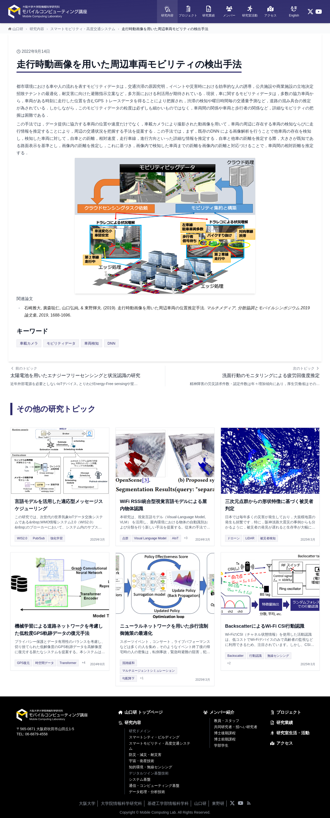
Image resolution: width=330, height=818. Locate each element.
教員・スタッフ (226, 721)
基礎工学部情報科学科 (168, 803)
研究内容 (37, 29)
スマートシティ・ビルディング (154, 737)
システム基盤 (140, 779)
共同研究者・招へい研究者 (235, 727)
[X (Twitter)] (310, 11)
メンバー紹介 (218, 712)
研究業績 (281, 722)
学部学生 (221, 745)
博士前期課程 (225, 739)
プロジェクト (285, 712)
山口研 (200, 803)
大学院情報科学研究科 (121, 803)
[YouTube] (319, 11)
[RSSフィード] (248, 803)
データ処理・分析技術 (147, 792)
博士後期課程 (225, 733)
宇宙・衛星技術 (141, 761)
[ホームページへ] (48, 12)
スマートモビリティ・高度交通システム (82, 29)
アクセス (281, 743)
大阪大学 (87, 803)
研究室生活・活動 (289, 733)
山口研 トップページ (140, 712)
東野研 (218, 803)
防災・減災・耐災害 (145, 755)
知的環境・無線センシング (150, 767)
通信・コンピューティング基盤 (154, 785)
